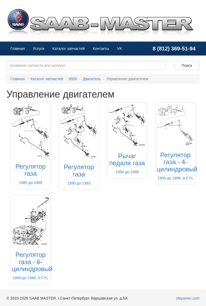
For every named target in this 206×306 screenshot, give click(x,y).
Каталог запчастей (68, 48)
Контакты (101, 48)
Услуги (38, 48)
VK (119, 48)
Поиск (187, 65)
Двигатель (92, 79)
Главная (17, 48)
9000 (73, 79)
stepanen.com (188, 298)
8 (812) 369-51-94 (174, 48)
